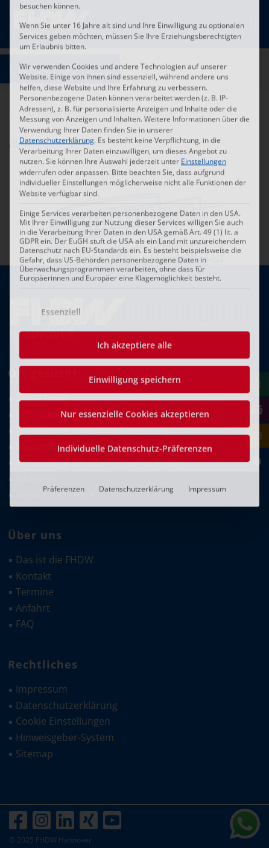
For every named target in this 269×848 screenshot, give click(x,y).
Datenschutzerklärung (136, 307)
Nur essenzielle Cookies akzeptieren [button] (134, 232)
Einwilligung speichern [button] (135, 197)
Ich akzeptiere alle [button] (134, 163)
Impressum (207, 307)
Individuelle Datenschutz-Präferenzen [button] (134, 266)
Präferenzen (63, 307)
